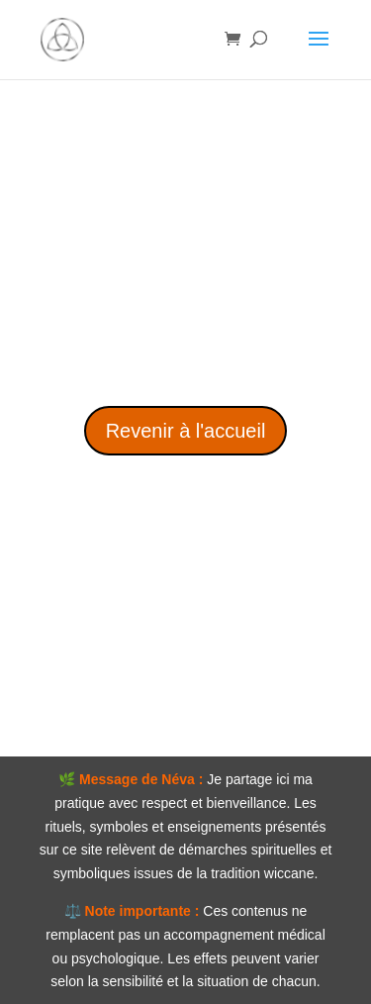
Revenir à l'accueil (186, 431)
